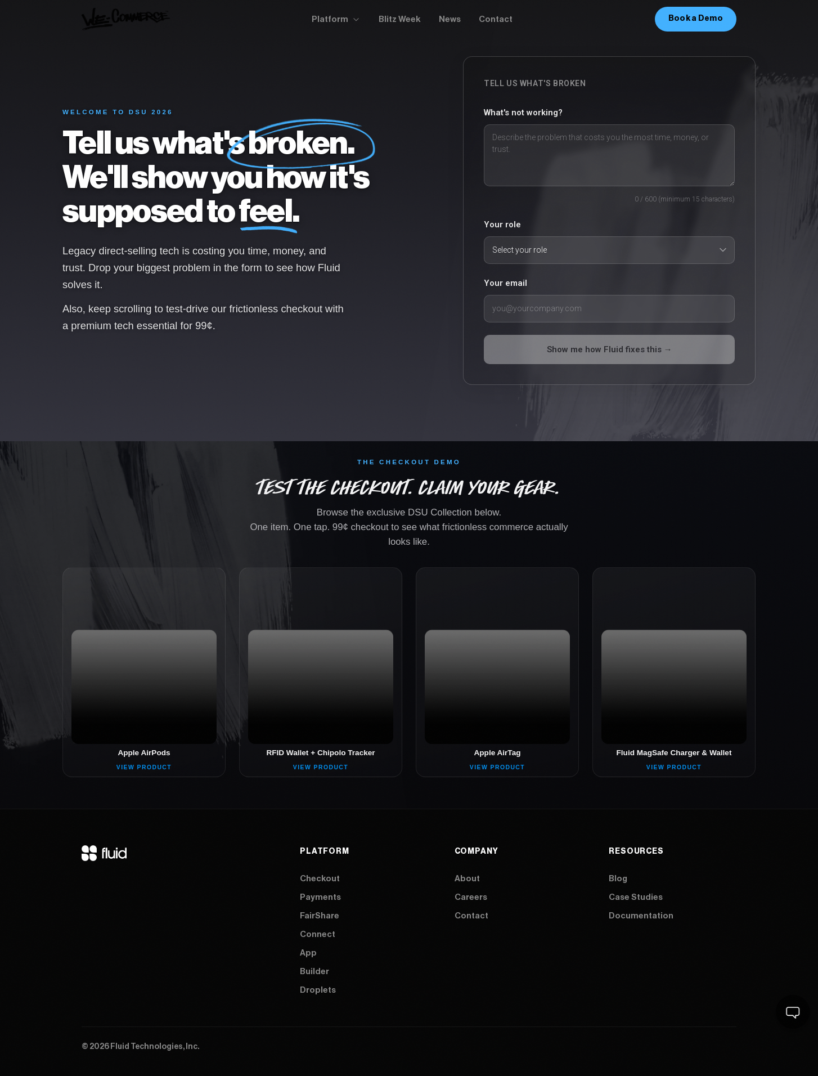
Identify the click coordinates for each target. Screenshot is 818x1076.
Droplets (318, 990)
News (450, 19)
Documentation (641, 916)
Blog (618, 879)
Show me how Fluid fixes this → (609, 349)
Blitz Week (400, 19)
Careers (471, 897)
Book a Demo (695, 19)
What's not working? (523, 112)
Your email (505, 283)
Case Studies (636, 897)
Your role (502, 224)
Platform (336, 19)
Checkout (320, 879)
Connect (317, 934)
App (308, 953)
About (467, 879)
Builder (314, 971)
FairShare (319, 916)
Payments (320, 897)
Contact (496, 19)
